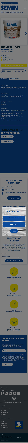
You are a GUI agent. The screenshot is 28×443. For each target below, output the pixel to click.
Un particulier (14, 224)
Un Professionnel (14, 218)
